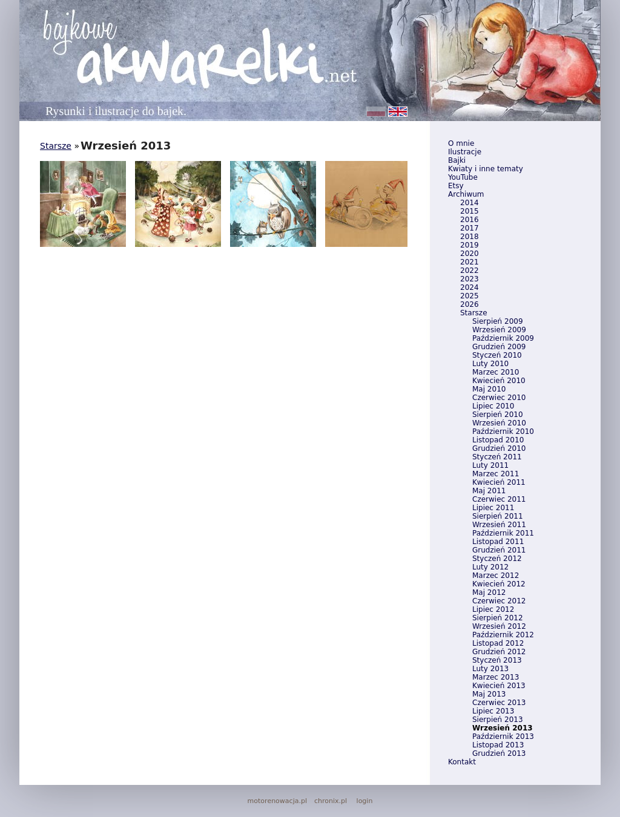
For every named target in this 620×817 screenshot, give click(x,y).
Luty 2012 (490, 567)
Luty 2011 (490, 465)
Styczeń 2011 (497, 457)
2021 (469, 262)
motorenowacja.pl (277, 801)
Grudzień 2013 (499, 753)
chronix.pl (330, 801)
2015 (469, 211)
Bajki (457, 160)
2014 (469, 203)
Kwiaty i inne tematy (485, 169)
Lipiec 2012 (493, 609)
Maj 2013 (489, 694)
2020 (469, 253)
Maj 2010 (489, 389)
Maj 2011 (489, 491)
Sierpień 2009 (497, 321)
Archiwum (466, 194)
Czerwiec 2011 (499, 499)
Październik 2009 (503, 338)
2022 (469, 270)
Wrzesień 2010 (499, 423)
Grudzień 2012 (499, 652)
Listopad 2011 (498, 541)
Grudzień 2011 (499, 550)
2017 (469, 228)
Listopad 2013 (498, 745)
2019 (469, 245)
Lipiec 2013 (493, 711)
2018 (469, 236)
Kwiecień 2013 (499, 685)
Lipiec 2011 (493, 508)
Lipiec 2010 (493, 406)
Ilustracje (464, 152)
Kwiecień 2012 (499, 584)
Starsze (473, 313)
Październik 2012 (503, 635)
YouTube (463, 177)
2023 (469, 279)
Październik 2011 (503, 533)
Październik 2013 (503, 736)
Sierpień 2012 (497, 618)
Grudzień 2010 (499, 448)
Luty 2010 (490, 363)
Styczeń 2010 (497, 355)
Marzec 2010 (495, 372)
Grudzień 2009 (499, 347)
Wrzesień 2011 (499, 524)
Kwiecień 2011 (499, 482)
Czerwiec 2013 (499, 702)
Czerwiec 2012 (499, 601)
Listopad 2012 (498, 643)
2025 (469, 296)
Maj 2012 (489, 592)
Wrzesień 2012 (499, 626)
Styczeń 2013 (497, 660)
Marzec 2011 (495, 474)
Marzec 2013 (495, 677)
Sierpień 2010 (497, 414)
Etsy (456, 186)
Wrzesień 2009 (499, 330)
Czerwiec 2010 (499, 397)
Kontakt (462, 762)
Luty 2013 (490, 668)
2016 (469, 219)
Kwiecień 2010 (499, 380)
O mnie (461, 143)
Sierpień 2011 (497, 516)
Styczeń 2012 (497, 558)
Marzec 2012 (495, 575)
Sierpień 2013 (497, 719)
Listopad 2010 (498, 440)
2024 (469, 287)
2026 (469, 304)
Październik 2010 (503, 431)
